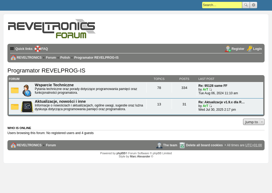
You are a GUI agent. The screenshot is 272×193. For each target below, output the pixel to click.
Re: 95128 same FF (212, 86)
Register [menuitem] (238, 49)
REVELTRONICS (29, 145)
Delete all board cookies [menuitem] (204, 145)
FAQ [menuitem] (44, 49)
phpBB (120, 153)
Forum (51, 145)
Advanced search (253, 5)
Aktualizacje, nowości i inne (60, 101)
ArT (205, 89)
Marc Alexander (140, 156)
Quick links (24, 49)
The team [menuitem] (170, 145)
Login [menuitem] (257, 49)
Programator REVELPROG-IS (46, 70)
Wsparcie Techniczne (54, 85)
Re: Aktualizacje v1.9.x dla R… (221, 102)
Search (246, 5)
